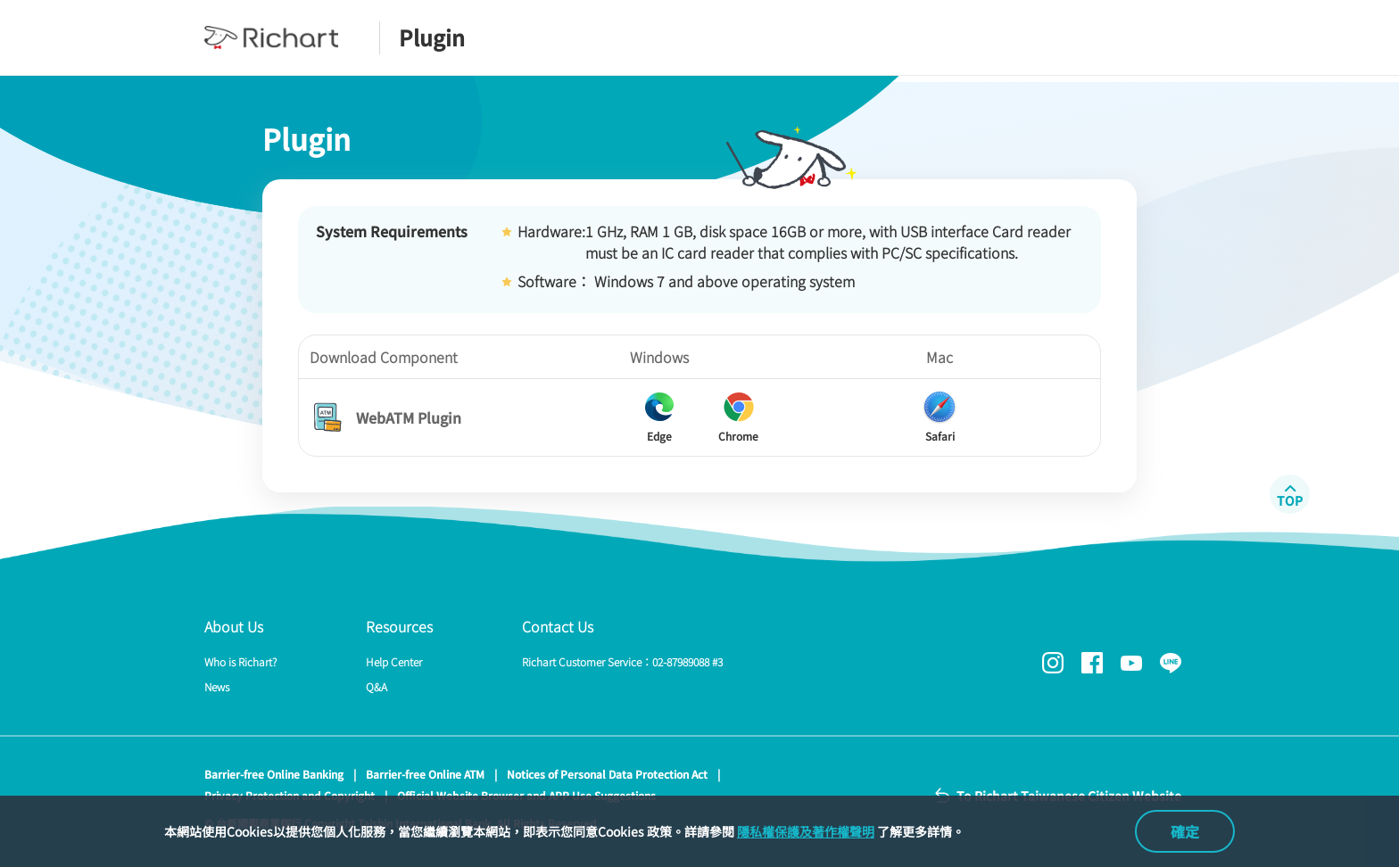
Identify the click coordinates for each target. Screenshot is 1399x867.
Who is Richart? (240, 661)
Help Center (394, 661)
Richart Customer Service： (622, 661)
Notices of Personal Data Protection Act (607, 773)
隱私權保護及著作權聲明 (805, 831)
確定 (1185, 831)
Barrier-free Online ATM (425, 773)
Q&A (376, 686)
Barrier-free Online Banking (274, 773)
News (216, 686)
